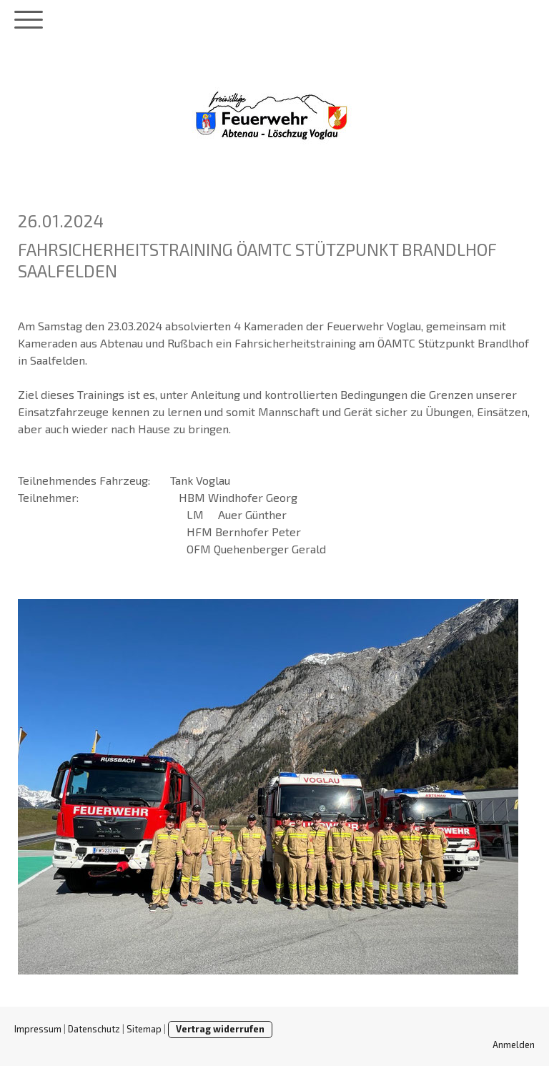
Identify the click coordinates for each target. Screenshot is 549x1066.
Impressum (37, 1029)
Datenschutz (94, 1029)
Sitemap (144, 1029)
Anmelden (514, 1044)
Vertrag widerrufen (220, 1029)
